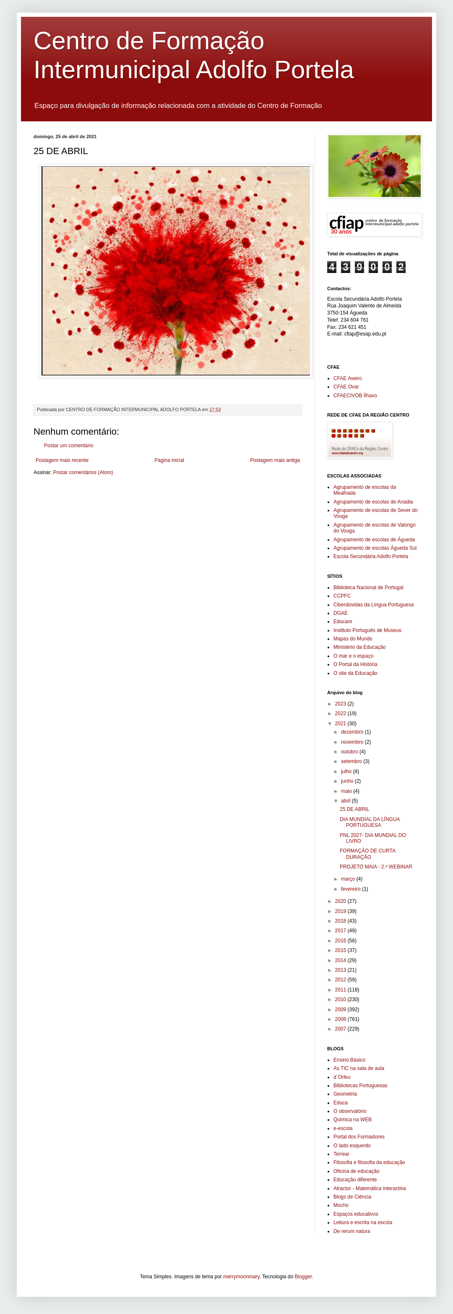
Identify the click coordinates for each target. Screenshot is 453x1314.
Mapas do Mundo (352, 639)
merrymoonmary (241, 1277)
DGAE (340, 613)
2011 (341, 990)
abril (346, 801)
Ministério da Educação (359, 647)
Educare (342, 621)
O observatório (350, 1111)
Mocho (341, 1205)
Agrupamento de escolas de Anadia (373, 502)
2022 (341, 713)
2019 (341, 911)
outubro (350, 752)
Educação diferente (355, 1180)
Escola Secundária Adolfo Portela (370, 556)
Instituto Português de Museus (367, 630)
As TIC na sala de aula (358, 1068)
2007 (341, 1029)
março (349, 879)
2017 (341, 931)
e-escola (342, 1128)
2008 (341, 1019)
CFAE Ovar (346, 387)
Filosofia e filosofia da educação (369, 1162)
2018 (341, 921)
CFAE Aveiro (347, 378)
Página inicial (169, 460)
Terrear (341, 1154)
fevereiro (351, 889)
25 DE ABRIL (355, 809)
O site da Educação (355, 673)
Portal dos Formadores (359, 1137)
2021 (341, 724)
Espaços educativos (355, 1214)
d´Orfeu (342, 1077)
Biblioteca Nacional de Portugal (368, 587)
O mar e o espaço (353, 656)
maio (347, 791)
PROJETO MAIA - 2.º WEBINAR (376, 867)
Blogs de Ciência (352, 1197)
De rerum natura (351, 1231)
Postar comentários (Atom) (83, 472)
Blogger (303, 1277)
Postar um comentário (68, 445)
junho (348, 781)
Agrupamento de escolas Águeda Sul (375, 548)
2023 (341, 704)
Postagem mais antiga (275, 460)
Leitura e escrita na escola (362, 1222)
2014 (341, 960)
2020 (341, 901)
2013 (341, 970)
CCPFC (342, 596)
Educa (340, 1103)
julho (347, 771)
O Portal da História (355, 664)
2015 (341, 950)
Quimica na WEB (352, 1120)
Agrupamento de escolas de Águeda (374, 540)
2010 (341, 999)
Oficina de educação (356, 1171)
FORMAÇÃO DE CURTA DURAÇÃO (367, 854)
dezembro (353, 732)
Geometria (345, 1094)
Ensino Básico (349, 1060)
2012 (341, 980)
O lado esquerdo (352, 1146)
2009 (341, 1009)
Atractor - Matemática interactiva (369, 1188)
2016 (341, 941)
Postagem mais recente (62, 460)
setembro (352, 761)
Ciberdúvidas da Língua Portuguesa (373, 605)
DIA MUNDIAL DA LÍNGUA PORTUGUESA (370, 822)
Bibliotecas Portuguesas (360, 1085)
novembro (353, 742)
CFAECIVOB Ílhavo (355, 396)
